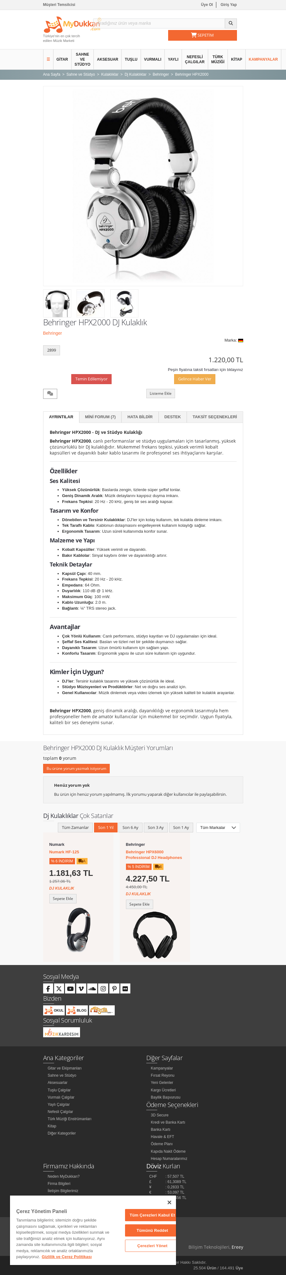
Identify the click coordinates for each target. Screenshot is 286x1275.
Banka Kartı (161, 1129)
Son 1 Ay (181, 827)
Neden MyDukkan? (64, 1176)
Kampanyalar (263, 59)
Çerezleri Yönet (152, 1245)
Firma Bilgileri (59, 1183)
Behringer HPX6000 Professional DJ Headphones (154, 855)
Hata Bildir (140, 416)
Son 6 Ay (130, 827)
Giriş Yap (229, 5)
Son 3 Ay (156, 827)
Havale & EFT (162, 1137)
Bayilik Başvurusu (166, 1097)
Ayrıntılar (61, 416)
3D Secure (160, 1115)
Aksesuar (107, 59)
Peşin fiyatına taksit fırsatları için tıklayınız (205, 369)
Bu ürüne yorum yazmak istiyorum (76, 768)
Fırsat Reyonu (162, 1075)
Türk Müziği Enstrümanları (70, 1119)
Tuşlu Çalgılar (59, 1090)
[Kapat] (169, 1202)
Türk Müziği (218, 59)
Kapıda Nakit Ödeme (168, 1151)
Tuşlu (131, 59)
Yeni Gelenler (162, 1082)
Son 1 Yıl (105, 827)
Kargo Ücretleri (163, 1090)
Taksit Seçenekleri (215, 416)
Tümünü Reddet (152, 1230)
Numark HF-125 (64, 852)
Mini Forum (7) (100, 416)
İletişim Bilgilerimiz (63, 1191)
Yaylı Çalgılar (59, 1104)
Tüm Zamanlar (75, 827)
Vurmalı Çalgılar (61, 1097)
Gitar (62, 59)
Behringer (52, 333)
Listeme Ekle (161, 393)
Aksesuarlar (58, 1082)
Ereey (237, 1247)
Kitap (236, 59)
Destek (172, 416)
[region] (93, 1230)
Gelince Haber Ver (194, 379)
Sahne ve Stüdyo (83, 59)
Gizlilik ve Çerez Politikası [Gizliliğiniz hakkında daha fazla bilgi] (67, 1256)
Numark (56, 844)
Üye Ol (207, 5)
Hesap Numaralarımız (169, 1158)
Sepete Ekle (63, 898)
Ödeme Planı (162, 1144)
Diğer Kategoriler (62, 1133)
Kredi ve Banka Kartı (168, 1122)
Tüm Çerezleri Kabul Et (152, 1215)
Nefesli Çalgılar (195, 59)
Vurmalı (152, 59)
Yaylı (173, 59)
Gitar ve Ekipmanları (65, 1068)
